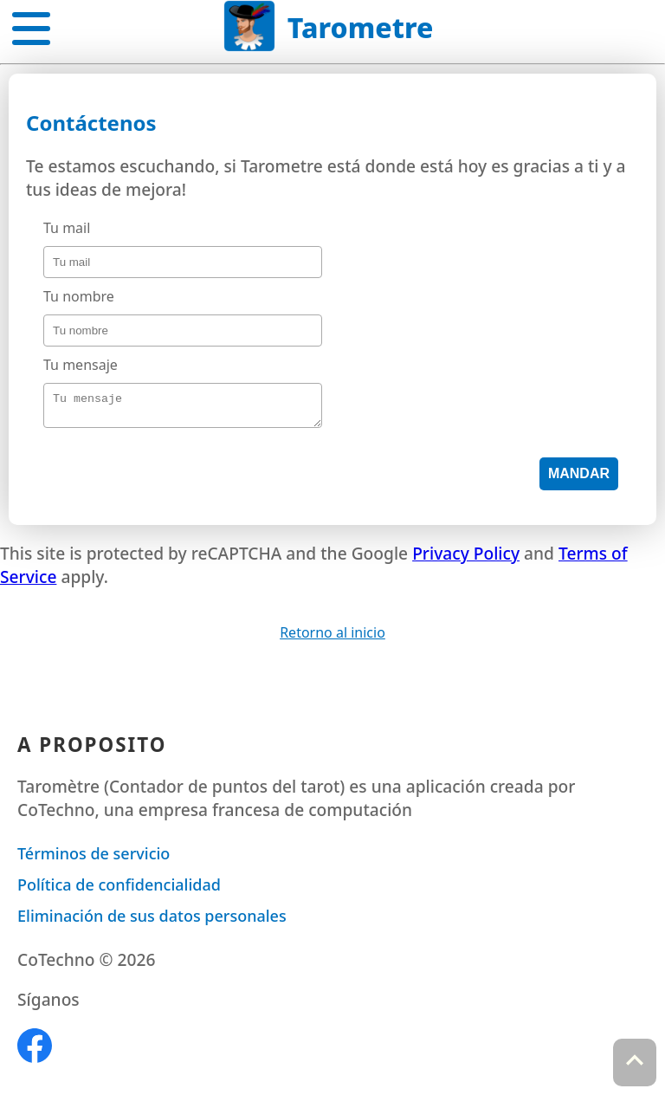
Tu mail (66, 227)
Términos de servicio (93, 858)
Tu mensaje (80, 364)
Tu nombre (78, 296)
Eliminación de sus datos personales (152, 920)
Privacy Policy (466, 558)
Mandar (579, 478)
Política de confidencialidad (119, 889)
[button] (31, 25)
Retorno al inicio (332, 637)
